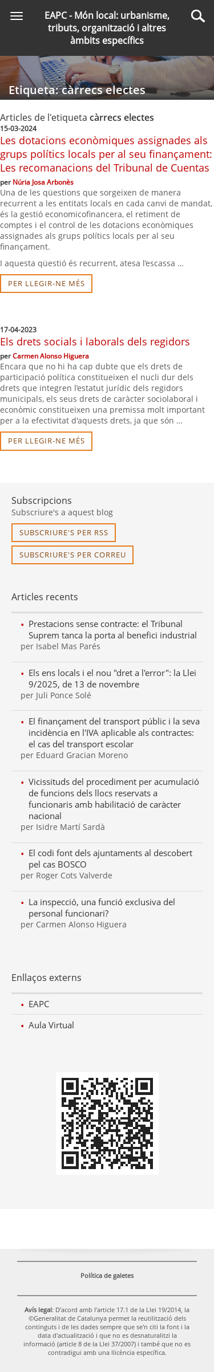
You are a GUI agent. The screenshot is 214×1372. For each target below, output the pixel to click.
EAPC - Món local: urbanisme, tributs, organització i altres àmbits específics (107, 28)
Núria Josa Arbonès (43, 182)
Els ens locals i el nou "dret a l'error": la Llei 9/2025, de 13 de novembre (112, 678)
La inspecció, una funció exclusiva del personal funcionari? (102, 907)
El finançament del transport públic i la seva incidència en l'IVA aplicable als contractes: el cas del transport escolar (114, 732)
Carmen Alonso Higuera (51, 356)
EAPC (39, 1003)
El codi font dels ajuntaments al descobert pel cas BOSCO (110, 858)
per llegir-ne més (46, 283)
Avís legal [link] (38, 1309)
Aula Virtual (51, 1025)
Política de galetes (107, 1275)
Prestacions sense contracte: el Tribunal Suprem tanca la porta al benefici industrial (113, 629)
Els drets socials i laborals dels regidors (95, 341)
